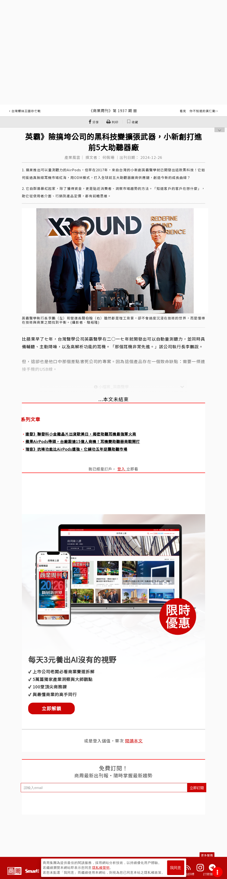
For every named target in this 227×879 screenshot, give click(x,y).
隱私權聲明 (101, 867)
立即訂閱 (197, 787)
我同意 (175, 868)
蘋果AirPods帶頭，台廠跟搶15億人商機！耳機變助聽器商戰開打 (82, 441)
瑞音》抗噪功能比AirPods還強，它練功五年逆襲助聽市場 (76, 449)
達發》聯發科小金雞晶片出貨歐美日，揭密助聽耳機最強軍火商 (80, 434)
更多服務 (207, 855)
